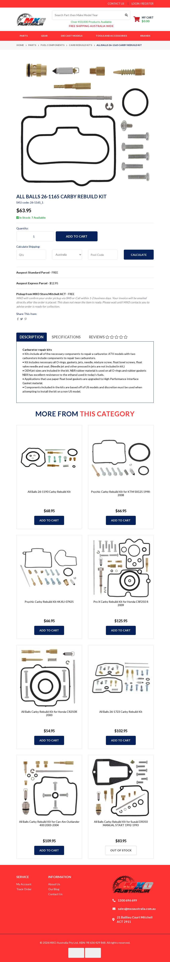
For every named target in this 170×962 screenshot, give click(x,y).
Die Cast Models (71, 35)
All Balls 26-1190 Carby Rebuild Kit (49, 491)
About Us (54, 884)
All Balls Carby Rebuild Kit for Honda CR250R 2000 (49, 713)
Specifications (66, 337)
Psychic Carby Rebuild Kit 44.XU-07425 (49, 601)
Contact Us (55, 894)
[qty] (31, 255)
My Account (23, 884)
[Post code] (103, 255)
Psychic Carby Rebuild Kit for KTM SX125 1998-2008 (121, 493)
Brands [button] (145, 35)
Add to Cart (76, 236)
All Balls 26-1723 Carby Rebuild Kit (120, 711)
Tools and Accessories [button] (111, 35)
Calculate (139, 254)
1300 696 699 (127, 900)
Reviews (108, 337)
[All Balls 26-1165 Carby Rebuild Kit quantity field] (35, 236)
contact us (116, 3)
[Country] (67, 255)
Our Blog (53, 889)
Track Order (23, 889)
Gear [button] (44, 35)
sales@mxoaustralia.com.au (137, 908)
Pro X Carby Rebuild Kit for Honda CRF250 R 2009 (120, 603)
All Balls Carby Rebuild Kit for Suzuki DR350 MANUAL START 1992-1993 (121, 823)
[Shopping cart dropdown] (143, 19)
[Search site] (126, 15)
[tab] (31, 337)
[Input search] (87, 15)
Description (31, 337)
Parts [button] (24, 35)
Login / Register (142, 3)
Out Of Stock (121, 850)
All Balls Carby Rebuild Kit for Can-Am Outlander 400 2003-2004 (49, 823)
